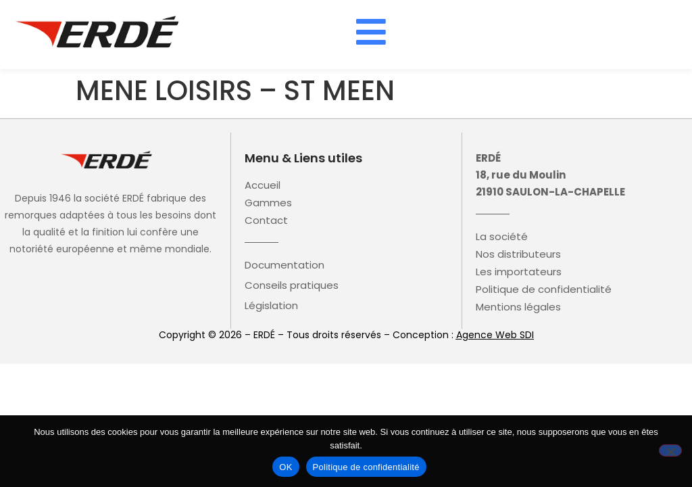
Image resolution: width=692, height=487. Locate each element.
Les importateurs (519, 272)
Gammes (268, 203)
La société (502, 237)
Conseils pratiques (292, 285)
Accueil (262, 185)
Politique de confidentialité (544, 289)
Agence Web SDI (495, 335)
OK (285, 467)
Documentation (284, 265)
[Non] (670, 450)
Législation (271, 305)
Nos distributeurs (518, 254)
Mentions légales (518, 307)
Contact (266, 220)
